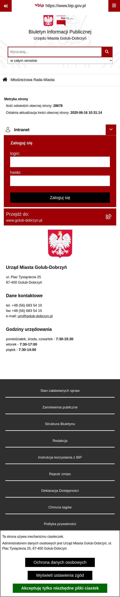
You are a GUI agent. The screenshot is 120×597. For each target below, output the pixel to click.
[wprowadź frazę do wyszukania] (55, 52)
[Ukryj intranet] (111, 129)
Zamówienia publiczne (60, 407)
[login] (60, 162)
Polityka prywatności (60, 524)
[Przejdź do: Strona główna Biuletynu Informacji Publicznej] (4, 80)
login (14, 153)
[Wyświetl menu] (114, 6)
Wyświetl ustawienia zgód (60, 575)
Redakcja (60, 441)
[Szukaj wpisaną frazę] (107, 52)
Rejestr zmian (60, 474)
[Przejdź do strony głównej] (60, 29)
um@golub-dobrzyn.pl (35, 316)
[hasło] (60, 181)
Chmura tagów (60, 507)
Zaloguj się (60, 197)
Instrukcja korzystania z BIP (60, 457)
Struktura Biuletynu (60, 424)
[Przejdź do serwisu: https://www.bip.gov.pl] (60, 5)
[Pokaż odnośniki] (6, 6)
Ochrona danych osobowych (60, 562)
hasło (15, 172)
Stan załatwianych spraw (60, 391)
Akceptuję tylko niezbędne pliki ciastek (60, 588)
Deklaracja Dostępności (60, 491)
